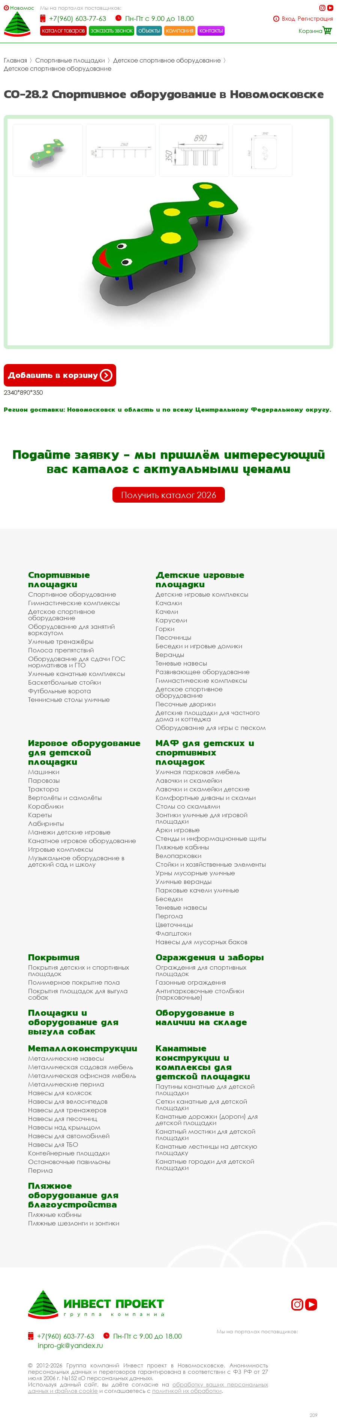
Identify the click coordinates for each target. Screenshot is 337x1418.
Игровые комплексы (60, 849)
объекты (149, 30)
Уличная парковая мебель (198, 772)
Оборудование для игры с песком (211, 727)
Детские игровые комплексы (202, 594)
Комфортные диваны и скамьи (206, 797)
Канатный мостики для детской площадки (205, 1134)
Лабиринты (46, 823)
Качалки (169, 603)
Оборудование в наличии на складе (201, 1017)
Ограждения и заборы (210, 957)
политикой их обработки (187, 1390)
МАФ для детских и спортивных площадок (205, 752)
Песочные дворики (186, 704)
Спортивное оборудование (72, 594)
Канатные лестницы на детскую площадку (206, 1149)
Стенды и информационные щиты (211, 838)
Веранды (170, 654)
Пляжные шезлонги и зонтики (73, 1223)
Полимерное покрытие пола (74, 982)
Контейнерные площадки (68, 1153)
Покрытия (53, 957)
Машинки (43, 772)
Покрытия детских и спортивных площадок (78, 970)
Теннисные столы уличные (69, 699)
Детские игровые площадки (200, 579)
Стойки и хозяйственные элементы (211, 864)
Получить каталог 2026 (168, 495)
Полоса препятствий (61, 650)
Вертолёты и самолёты (65, 797)
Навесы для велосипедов (68, 1101)
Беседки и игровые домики (199, 646)
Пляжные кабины (182, 847)
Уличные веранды (183, 881)
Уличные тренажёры (60, 641)
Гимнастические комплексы (74, 603)
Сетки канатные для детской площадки (201, 1104)
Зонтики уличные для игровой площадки (201, 818)
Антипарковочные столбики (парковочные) (200, 994)
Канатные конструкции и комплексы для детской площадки (203, 1062)
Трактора (43, 789)
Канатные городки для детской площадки (205, 1164)
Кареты (40, 815)
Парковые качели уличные (197, 890)
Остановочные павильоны (69, 1161)
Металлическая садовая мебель (80, 1067)
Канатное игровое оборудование (82, 840)
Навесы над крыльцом (64, 1127)
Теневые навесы (181, 663)
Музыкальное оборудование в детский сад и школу (76, 861)
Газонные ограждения (191, 982)
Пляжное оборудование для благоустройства (73, 1195)
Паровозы (44, 780)
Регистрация (315, 18)
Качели (167, 611)
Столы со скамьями (188, 806)
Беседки (169, 899)
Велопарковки (178, 855)
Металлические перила (66, 1084)
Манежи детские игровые (69, 832)
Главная (15, 60)
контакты (211, 30)
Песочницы (173, 637)
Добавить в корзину (59, 375)
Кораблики (45, 806)
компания (179, 30)
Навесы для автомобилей (68, 1136)
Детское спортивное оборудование (167, 60)
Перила (40, 1170)
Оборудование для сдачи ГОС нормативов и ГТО (77, 661)
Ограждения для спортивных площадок (201, 970)
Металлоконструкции (82, 1048)
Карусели (171, 620)
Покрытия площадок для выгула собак (78, 994)
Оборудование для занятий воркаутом (71, 629)
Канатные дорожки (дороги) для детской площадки (207, 1119)
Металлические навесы (66, 1058)
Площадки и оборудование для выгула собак (73, 1022)
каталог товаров (63, 30)
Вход (288, 18)
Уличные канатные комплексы (76, 673)
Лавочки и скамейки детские (203, 789)
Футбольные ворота (59, 691)
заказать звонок (112, 30)
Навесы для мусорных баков (201, 942)
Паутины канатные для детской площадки (205, 1089)
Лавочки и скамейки (189, 780)
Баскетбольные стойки (64, 682)
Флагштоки (173, 933)
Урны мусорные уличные (195, 873)
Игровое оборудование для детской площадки (84, 752)
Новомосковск (22, 7)
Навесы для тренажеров (67, 1110)
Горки (165, 628)
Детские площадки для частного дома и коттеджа (208, 715)
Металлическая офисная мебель (82, 1075)
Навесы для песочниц (62, 1118)
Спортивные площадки (70, 60)
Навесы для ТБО (53, 1144)
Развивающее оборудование (203, 672)
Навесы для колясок (60, 1093)
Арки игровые (178, 830)
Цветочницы (174, 924)
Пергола (169, 916)
